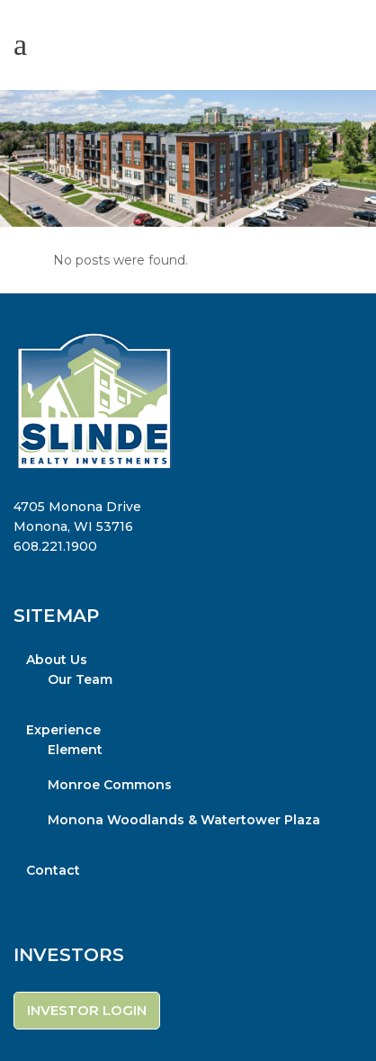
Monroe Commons (110, 785)
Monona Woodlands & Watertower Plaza (184, 820)
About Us (56, 660)
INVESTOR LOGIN (87, 1010)
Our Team (80, 679)
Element (75, 750)
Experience (63, 730)
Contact (53, 870)
